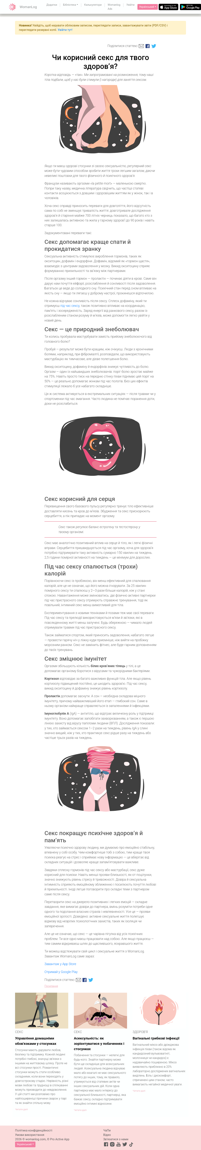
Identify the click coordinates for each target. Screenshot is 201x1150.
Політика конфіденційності (33, 1130)
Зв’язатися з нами (115, 1139)
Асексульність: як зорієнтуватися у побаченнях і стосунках (99, 1043)
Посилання (51, 986)
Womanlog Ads (114, 6)
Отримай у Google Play (61, 972)
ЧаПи (107, 1130)
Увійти (130, 4)
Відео (107, 1135)
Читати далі (21, 1109)
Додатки (51, 4)
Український (146, 6)
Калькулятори (93, 4)
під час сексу (69, 306)
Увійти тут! (65, 30)
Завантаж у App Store (60, 964)
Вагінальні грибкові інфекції (156, 1038)
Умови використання (29, 1135)
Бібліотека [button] (69, 4)
